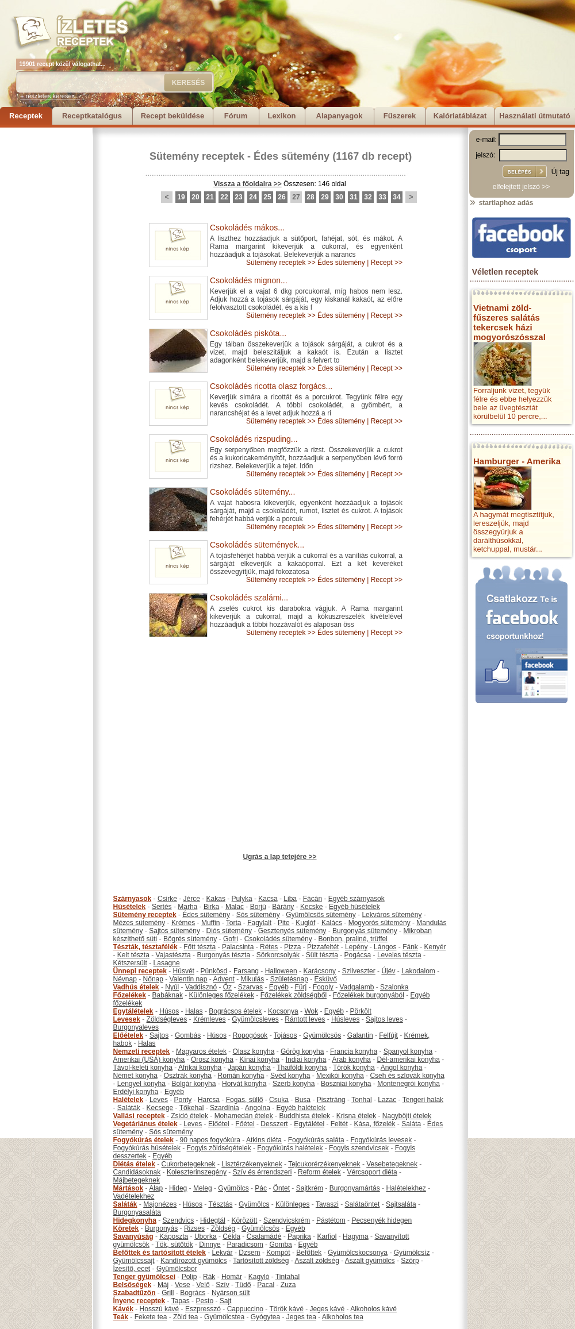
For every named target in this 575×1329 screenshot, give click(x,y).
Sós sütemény (258, 915)
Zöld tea (185, 1317)
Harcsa (209, 1100)
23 (238, 197)
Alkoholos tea (342, 1317)
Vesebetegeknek (391, 1164)
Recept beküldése (173, 115)
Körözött (245, 1220)
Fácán (312, 899)
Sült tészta (322, 955)
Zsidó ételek (189, 1116)
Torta (233, 923)
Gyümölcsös (322, 1035)
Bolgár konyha (194, 1084)
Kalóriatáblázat (460, 115)
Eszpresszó (203, 1309)
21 (209, 197)
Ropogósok (250, 1035)
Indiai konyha (306, 1060)
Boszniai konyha (346, 1084)
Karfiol (326, 1236)
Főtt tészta (199, 947)
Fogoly (323, 987)
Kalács (331, 923)
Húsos (169, 1011)
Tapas (180, 1301)
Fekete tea (151, 1317)
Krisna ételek (356, 1116)
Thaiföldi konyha (302, 1068)
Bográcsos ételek (235, 1011)
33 (382, 197)
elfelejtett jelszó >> (521, 187)
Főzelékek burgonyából (368, 995)
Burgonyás (161, 1228)
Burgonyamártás (354, 1188)
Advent (223, 979)
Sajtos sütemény (174, 931)
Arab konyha (351, 1060)
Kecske (311, 907)
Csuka (279, 1100)
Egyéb (279, 987)
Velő (202, 1285)
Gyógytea (265, 1317)
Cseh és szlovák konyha (407, 1076)
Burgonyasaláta (137, 1212)
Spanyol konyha (408, 1051)
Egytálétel (309, 1124)
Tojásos (285, 1035)
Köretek (126, 1228)
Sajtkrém (309, 1188)
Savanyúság (133, 1236)
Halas (194, 1011)
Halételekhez (405, 1188)
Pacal (265, 1285)
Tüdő (243, 1285)
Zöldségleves (167, 1019)
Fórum (235, 115)
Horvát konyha (244, 1084)
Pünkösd (214, 971)
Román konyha (241, 1076)
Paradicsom (245, 1245)
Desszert (274, 1124)
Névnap (125, 979)
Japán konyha (249, 1068)
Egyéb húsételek (354, 907)
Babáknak (167, 995)
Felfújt (388, 1035)
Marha (187, 907)
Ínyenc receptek (139, 1301)
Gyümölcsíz (412, 1253)
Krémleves (209, 1019)
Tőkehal (191, 1108)
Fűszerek (400, 115)
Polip (189, 1277)
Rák (209, 1277)
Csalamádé (264, 1236)
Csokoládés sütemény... (252, 491)
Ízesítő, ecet (132, 1269)
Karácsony (319, 971)
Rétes (269, 947)
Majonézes (160, 1204)
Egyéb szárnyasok (356, 899)
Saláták (128, 1108)
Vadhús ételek (136, 987)
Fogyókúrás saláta (316, 1140)
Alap (156, 1188)
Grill (168, 1293)
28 (310, 197)
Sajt (226, 1301)
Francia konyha (353, 1051)
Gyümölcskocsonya (358, 1253)
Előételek (128, 1035)
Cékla (231, 1236)
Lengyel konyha (141, 1084)
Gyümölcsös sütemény (320, 915)
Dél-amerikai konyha (408, 1060)
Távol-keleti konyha (142, 1068)
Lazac (387, 1100)
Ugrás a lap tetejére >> (279, 857)
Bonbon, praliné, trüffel (353, 939)
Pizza (292, 947)
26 (281, 197)
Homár (231, 1277)
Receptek (26, 115)
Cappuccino (245, 1309)
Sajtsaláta (401, 1204)
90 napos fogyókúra (210, 1140)
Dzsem (249, 1253)
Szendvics (178, 1220)
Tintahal (287, 1277)
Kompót (278, 1253)
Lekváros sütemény (391, 915)
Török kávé (286, 1309)
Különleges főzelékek (221, 995)
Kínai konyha (259, 1060)
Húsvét (183, 971)
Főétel (244, 1124)
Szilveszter (358, 971)
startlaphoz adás (501, 203)
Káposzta (173, 1236)
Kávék (123, 1309)
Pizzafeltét (323, 947)
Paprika (299, 1236)
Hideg (178, 1188)
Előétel (218, 1124)
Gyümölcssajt (134, 1261)
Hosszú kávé (159, 1309)
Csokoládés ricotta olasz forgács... (271, 386)
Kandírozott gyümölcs (193, 1261)
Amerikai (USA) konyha (149, 1060)
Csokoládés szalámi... (249, 597)
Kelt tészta (133, 955)
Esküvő (326, 979)
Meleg (202, 1188)
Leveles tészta (399, 955)
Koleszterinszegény (197, 1172)
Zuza (288, 1285)
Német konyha (135, 1076)
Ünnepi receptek (140, 971)
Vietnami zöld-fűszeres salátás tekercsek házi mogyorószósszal (509, 322)
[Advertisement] (46, 300)
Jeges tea (301, 1317)
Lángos (385, 947)
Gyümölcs (233, 1188)
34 (396, 197)
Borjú (258, 907)
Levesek (126, 1019)
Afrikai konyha (199, 1068)
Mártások (128, 1188)
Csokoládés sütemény (278, 939)
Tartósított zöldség (261, 1261)
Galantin (360, 1035)
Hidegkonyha (134, 1220)
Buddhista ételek (304, 1116)
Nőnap (153, 979)
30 (339, 197)
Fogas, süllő (244, 1100)
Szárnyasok (132, 899)
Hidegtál (212, 1220)
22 (224, 197)
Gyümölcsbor (176, 1269)
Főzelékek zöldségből (293, 995)
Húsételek (129, 907)
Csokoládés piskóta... (248, 333)
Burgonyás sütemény (364, 931)
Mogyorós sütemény (379, 923)
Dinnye (209, 1245)
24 (252, 197)
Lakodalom (418, 971)
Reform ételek (319, 1172)
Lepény (356, 947)
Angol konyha (402, 1068)
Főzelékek (129, 995)
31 (353, 197)
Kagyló (259, 1277)
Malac (234, 907)
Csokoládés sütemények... (257, 544)
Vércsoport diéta (372, 1172)
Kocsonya (283, 1011)
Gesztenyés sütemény (292, 931)
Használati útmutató (534, 115)
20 (195, 197)
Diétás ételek (134, 1164)
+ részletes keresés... (50, 96)
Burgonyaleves (136, 1027)
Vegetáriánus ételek (145, 1124)
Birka (211, 907)
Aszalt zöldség (316, 1261)
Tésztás (220, 1204)
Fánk (410, 947)
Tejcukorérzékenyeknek (324, 1164)
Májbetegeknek (136, 1180)
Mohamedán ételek (243, 1116)
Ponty (183, 1100)
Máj (163, 1285)
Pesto (204, 1301)
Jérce (191, 899)
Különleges (292, 1204)
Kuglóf (305, 923)
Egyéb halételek (301, 1108)
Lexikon (281, 115)
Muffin (210, 923)
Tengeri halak (422, 1100)
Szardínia (224, 1108)
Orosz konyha (212, 1060)
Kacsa (267, 899)
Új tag (560, 172)
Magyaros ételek (201, 1051)
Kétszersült (130, 963)
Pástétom (331, 1220)
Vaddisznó (201, 987)
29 (324, 197)
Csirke (167, 899)
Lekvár (222, 1253)
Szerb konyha (294, 1084)
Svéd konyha (290, 1076)
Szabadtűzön (134, 1293)
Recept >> (386, 263)
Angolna (257, 1108)
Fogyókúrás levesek (381, 1140)
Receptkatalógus (92, 115)
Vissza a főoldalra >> (247, 184)
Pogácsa (357, 955)
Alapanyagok (339, 115)
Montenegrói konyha (408, 1084)
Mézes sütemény (139, 923)
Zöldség (223, 1228)
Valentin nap (189, 979)
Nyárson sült (231, 1293)
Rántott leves (305, 1019)
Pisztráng (331, 1100)
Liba (290, 899)
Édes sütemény (291, 156)
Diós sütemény (229, 931)
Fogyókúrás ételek (143, 1140)
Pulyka (242, 899)
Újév (388, 971)
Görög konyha (302, 1051)
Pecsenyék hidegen (381, 1220)
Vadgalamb (357, 987)
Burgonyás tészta (223, 955)
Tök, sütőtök (174, 1245)
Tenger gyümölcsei (144, 1277)
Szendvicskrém (286, 1220)
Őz (227, 987)
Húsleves (345, 1019)
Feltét (339, 1124)
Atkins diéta (264, 1140)
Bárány (283, 907)
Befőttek (308, 1253)
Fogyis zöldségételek (219, 1148)
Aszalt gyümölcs (370, 1261)
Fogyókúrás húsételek (147, 1148)
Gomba (280, 1245)
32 (367, 197)
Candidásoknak (137, 1172)
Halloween (281, 971)
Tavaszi (327, 1204)
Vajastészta (173, 955)
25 (267, 197)
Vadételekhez (134, 1196)
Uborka (205, 1236)
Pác (261, 1188)
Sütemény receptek (197, 156)
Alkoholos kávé (373, 1309)
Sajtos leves (384, 1019)
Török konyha (354, 1068)
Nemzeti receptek (141, 1051)
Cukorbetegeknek (189, 1164)
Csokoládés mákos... (247, 227)
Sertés (162, 907)
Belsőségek (132, 1285)
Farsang (246, 971)
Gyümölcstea (224, 1317)
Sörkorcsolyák (278, 955)
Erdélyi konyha (136, 1092)
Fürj (300, 987)
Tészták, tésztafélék (145, 947)
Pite (284, 923)
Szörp (410, 1261)
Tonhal (361, 1100)
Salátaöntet (362, 1204)
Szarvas (250, 987)
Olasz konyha (254, 1051)
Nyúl (172, 987)
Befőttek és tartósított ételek (159, 1253)
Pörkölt (360, 1011)
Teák (120, 1317)
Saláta (411, 1124)
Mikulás (252, 979)
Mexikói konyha (340, 1076)
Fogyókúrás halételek (290, 1148)
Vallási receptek (139, 1116)
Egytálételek (133, 1011)
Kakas (215, 899)
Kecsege (160, 1108)
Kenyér (435, 947)
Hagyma (356, 1236)
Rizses (194, 1228)
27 (296, 197)
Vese (182, 1285)
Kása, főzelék (374, 1124)
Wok (311, 1011)
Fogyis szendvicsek (359, 1148)
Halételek (128, 1100)
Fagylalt (259, 923)
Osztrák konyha (188, 1076)
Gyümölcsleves (255, 1019)
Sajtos (159, 1035)
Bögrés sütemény (190, 939)
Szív (222, 1285)
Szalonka (394, 987)
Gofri (230, 939)
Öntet (281, 1188)
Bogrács (192, 1293)
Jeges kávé (326, 1309)
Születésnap (289, 979)
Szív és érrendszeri (262, 1172)
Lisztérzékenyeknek (251, 1164)
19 (181, 197)
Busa (302, 1100)
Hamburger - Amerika (517, 461)
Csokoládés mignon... (249, 280)
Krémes (183, 923)
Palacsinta (238, 947)
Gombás (188, 1035)
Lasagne (167, 963)
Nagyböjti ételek (406, 1116)
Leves (159, 1100)
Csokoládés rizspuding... (254, 439)
